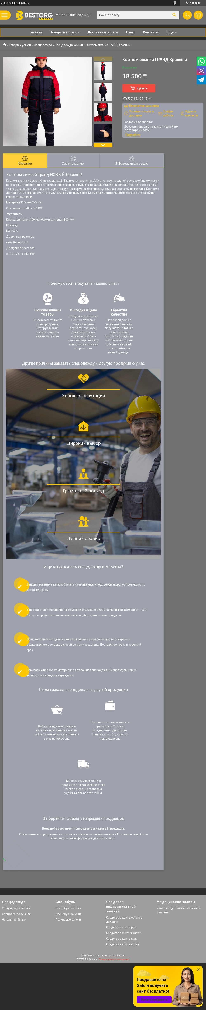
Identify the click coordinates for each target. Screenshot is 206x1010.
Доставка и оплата (103, 32)
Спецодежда (43, 45)
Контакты (151, 32)
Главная (35, 32)
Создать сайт (9, 2)
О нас (130, 32)
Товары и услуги (63, 32)
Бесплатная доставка (144, 105)
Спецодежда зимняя (69, 45)
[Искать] (174, 15)
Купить (142, 88)
